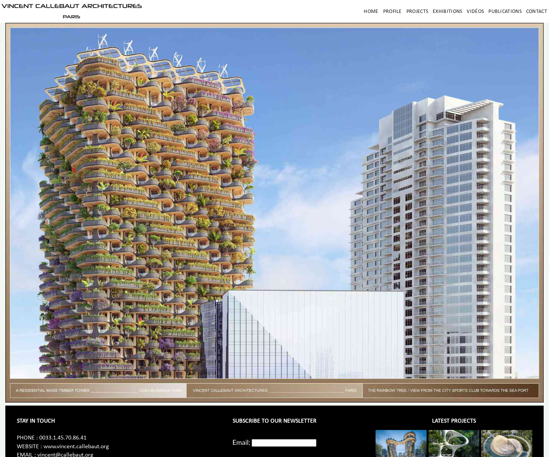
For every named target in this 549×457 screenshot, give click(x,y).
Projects (417, 11)
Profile (392, 11)
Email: (241, 442)
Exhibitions (447, 11)
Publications (505, 11)
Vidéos (475, 11)
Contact (536, 11)
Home (371, 11)
